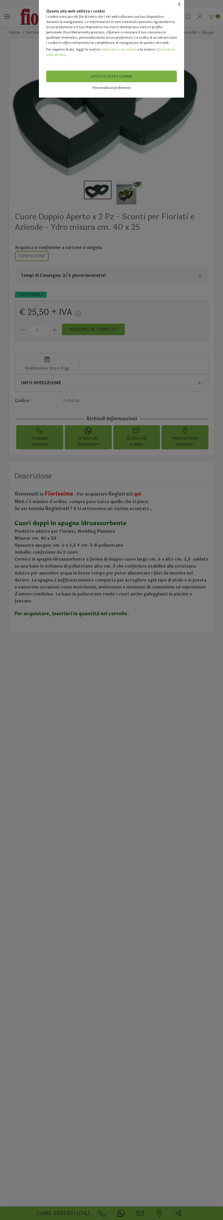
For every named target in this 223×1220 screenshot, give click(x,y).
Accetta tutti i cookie (111, 76)
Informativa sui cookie (118, 49)
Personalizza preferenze (112, 87)
